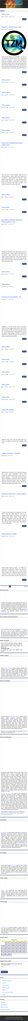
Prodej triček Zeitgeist (8, 409)
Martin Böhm (5, 29)
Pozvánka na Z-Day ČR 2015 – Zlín (11, 297)
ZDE (15, 732)
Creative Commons (18, 1017)
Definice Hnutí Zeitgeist (6, 980)
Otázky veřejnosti (5, 985)
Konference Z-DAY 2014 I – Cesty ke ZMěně (14, 494)
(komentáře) (4, 1007)
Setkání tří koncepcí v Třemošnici (11, 453)
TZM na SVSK (5, 207)
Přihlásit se (3, 1002)
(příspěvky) (4, 1004)
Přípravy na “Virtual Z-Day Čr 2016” (12, 27)
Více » (24, 19)
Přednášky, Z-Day (5, 987)
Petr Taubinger (5, 16)
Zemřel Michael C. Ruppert (9, 534)
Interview (4, 983)
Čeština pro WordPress (5, 1009)
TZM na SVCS (5, 14)
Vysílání (3, 994)
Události (3, 989)
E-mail (2, 966)
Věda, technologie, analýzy (7, 992)
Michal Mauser (5, 496)
